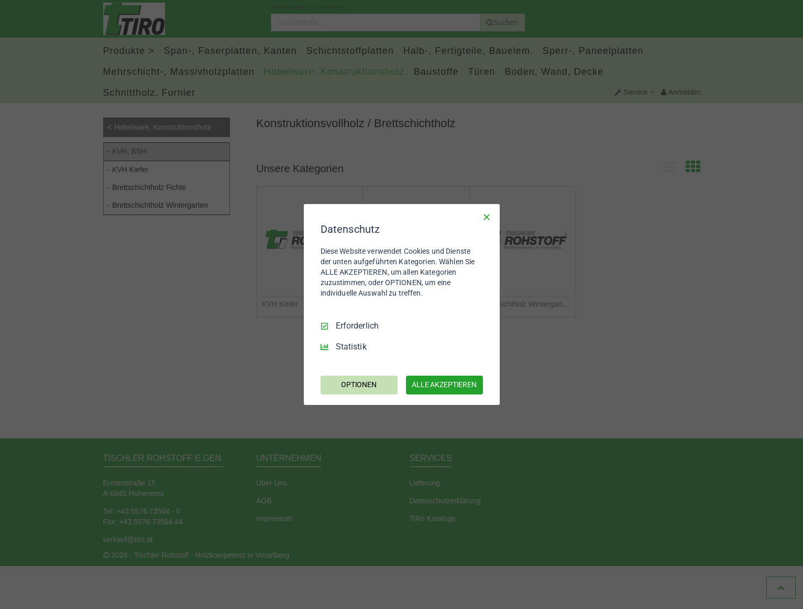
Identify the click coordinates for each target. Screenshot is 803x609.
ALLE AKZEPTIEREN (444, 384)
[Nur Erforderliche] (487, 217)
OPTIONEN (359, 384)
